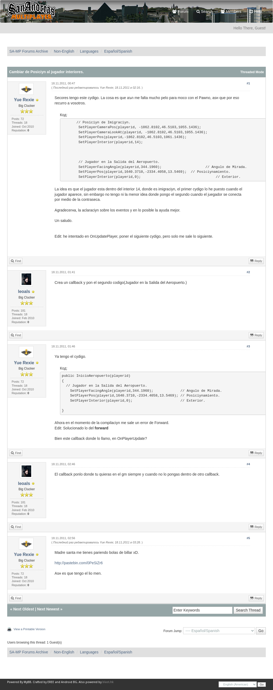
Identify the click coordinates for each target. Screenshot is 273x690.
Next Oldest (23, 609)
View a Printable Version (29, 629)
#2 (248, 272)
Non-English (64, 51)
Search (204, 11)
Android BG (69, 682)
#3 (248, 346)
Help (255, 11)
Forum (180, 11)
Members (231, 11)
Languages (89, 51)
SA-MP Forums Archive (28, 51)
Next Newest (48, 609)
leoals (24, 291)
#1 (248, 83)
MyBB (27, 682)
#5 (248, 538)
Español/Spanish (118, 51)
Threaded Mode (252, 72)
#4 (248, 464)
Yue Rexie (24, 99)
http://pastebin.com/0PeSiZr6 (79, 563)
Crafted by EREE (43, 682)
